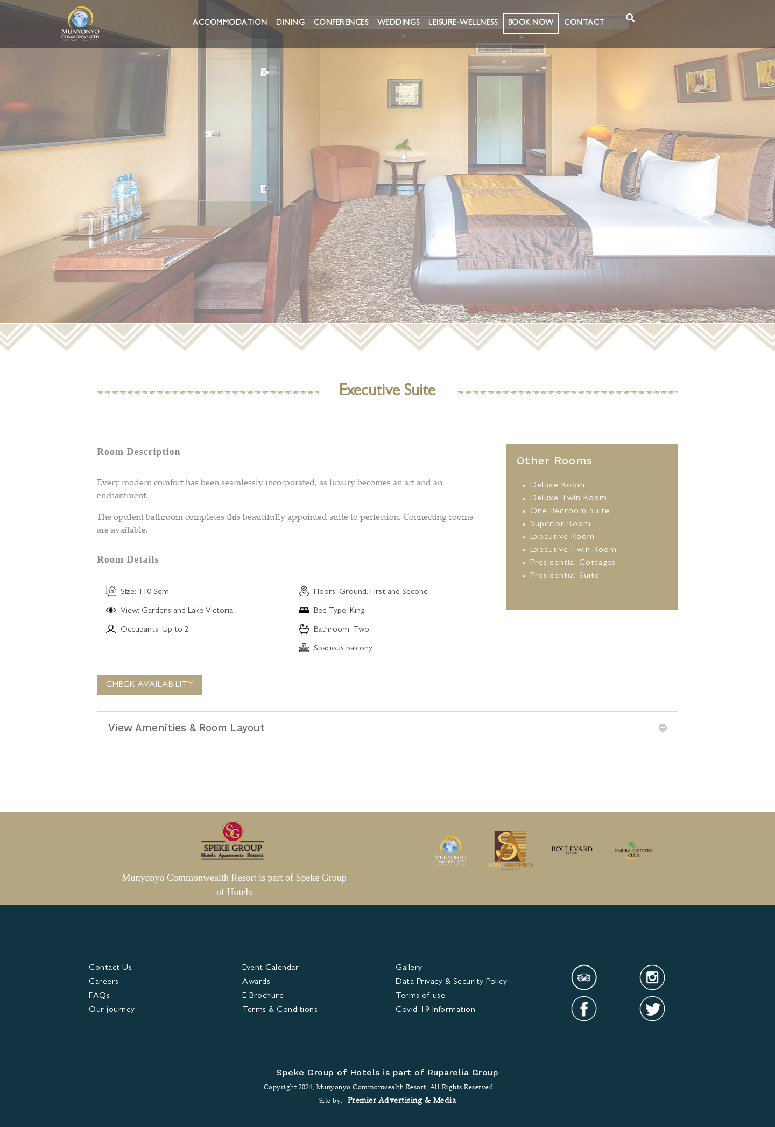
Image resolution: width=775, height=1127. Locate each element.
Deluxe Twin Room (568, 498)
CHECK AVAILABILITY (150, 685)
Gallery (409, 968)
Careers (104, 982)
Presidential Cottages (573, 563)
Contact (584, 23)
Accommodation (230, 23)
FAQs (99, 996)
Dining (290, 23)
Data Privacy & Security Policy (451, 982)
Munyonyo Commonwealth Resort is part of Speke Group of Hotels (234, 885)
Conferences (341, 23)
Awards (256, 982)
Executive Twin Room (573, 550)
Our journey (112, 1010)
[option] (450, 852)
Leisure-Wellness (462, 23)
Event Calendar (270, 968)
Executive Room (562, 537)
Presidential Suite (565, 576)
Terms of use (420, 996)
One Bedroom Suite (570, 511)
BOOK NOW (531, 23)
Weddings (398, 23)
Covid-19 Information (435, 1010)
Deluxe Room (557, 485)
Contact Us (110, 968)
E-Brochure (263, 996)
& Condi (280, 1010)
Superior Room (560, 524)
